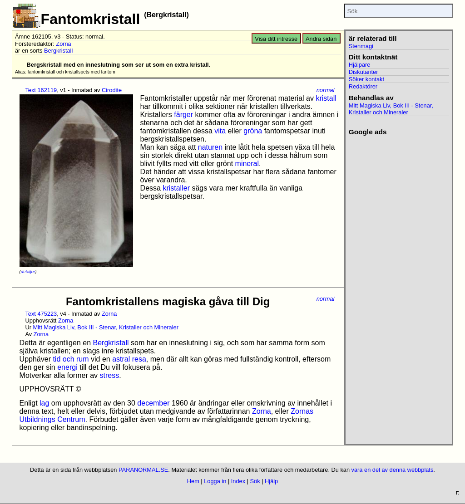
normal (326, 90)
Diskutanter (363, 72)
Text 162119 (41, 90)
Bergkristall (58, 50)
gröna (252, 131)
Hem (193, 481)
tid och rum (71, 359)
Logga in (215, 481)
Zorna (63, 43)
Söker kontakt (366, 79)
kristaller (176, 188)
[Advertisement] (399, 272)
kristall (326, 98)
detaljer (28, 271)
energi (67, 367)
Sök (255, 481)
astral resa (129, 359)
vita (220, 131)
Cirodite (112, 90)
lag (44, 403)
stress (109, 375)
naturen (210, 147)
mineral (247, 163)
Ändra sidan (321, 38)
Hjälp (271, 481)
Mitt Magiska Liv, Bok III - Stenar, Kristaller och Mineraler (105, 327)
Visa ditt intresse (276, 38)
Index (238, 481)
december (153, 403)
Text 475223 (41, 313)
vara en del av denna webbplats (392, 469)
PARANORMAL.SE (143, 469)
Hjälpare (360, 64)
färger (183, 114)
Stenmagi (361, 46)
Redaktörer (363, 86)
